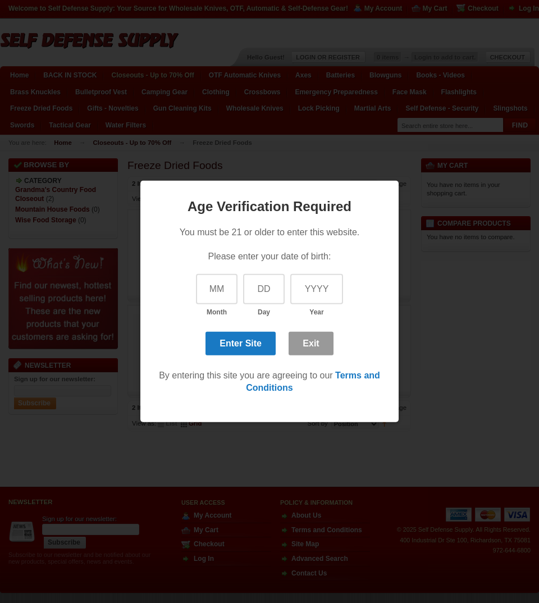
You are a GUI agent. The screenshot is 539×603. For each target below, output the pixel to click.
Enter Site (241, 343)
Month (217, 312)
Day (264, 312)
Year (316, 312)
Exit (311, 343)
